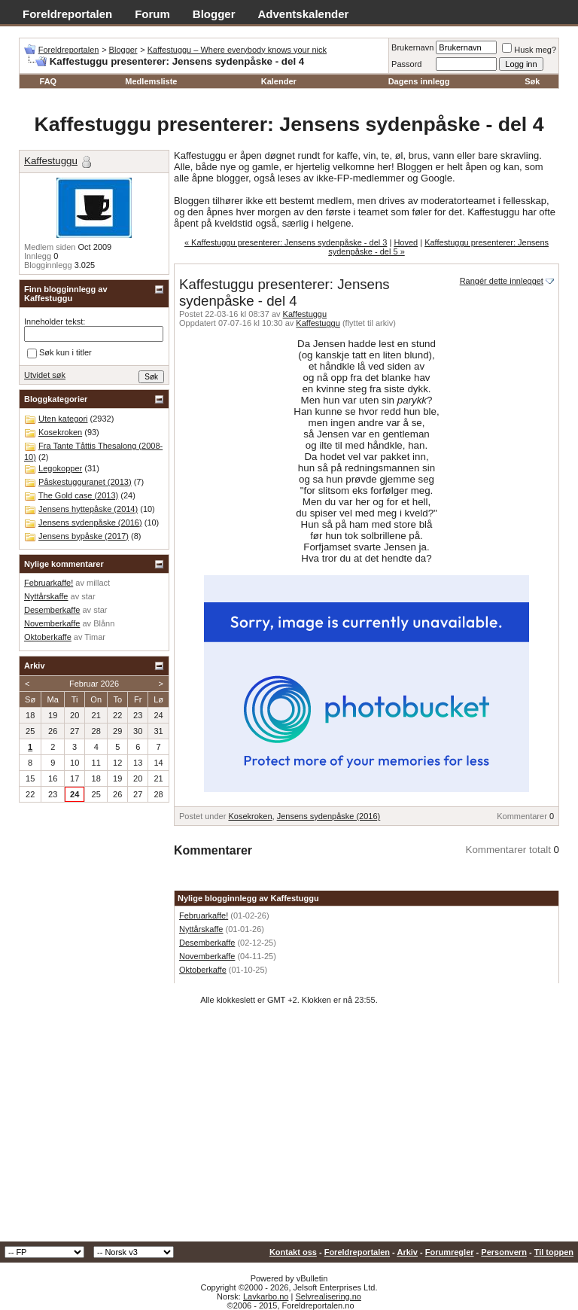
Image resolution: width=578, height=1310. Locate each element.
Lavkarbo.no (266, 1296)
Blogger (214, 14)
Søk (532, 81)
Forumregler (449, 1252)
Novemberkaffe (207, 956)
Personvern (504, 1252)
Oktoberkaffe (203, 969)
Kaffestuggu (305, 313)
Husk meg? (529, 49)
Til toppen (553, 1252)
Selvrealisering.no (327, 1296)
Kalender (279, 81)
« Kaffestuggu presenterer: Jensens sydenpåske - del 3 (285, 242)
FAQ (48, 81)
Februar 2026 (94, 683)
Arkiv (407, 1252)
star (88, 596)
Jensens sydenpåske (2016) (329, 816)
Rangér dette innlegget (501, 280)
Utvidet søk (44, 374)
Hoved (406, 242)
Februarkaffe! (203, 915)
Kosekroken (250, 816)
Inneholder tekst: (54, 321)
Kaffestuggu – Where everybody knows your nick (237, 49)
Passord (406, 64)
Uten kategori (62, 418)
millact (98, 582)
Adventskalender (303, 14)
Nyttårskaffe (201, 929)
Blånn (103, 623)
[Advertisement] (289, 1128)
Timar (94, 636)
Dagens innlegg (419, 81)
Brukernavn (412, 47)
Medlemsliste (151, 81)
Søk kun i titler (59, 353)
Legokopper (60, 468)
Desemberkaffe (207, 942)
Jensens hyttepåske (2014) (88, 508)
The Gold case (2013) (78, 495)
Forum (152, 14)
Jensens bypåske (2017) (83, 536)
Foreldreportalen (67, 14)
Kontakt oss (293, 1252)
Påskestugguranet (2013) (85, 481)
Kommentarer (522, 816)
